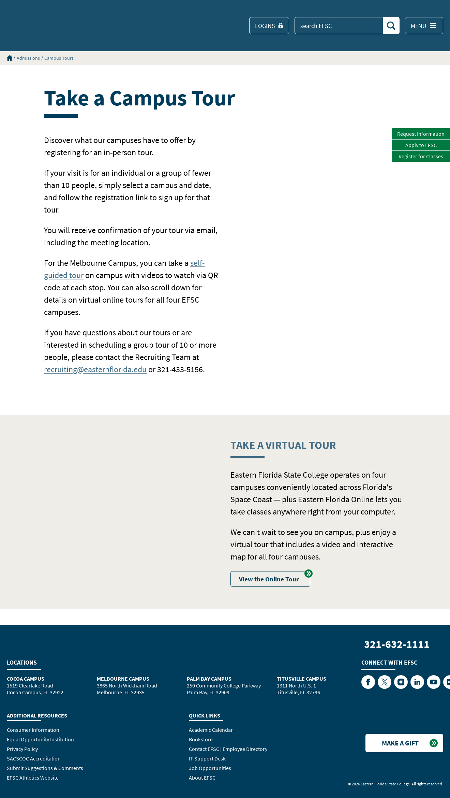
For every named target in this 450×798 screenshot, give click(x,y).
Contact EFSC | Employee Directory (228, 748)
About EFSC (202, 777)
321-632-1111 (397, 644)
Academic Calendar (211, 729)
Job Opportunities (210, 768)
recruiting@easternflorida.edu (95, 369)
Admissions (28, 58)
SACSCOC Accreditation (34, 758)
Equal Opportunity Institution (40, 739)
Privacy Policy (22, 748)
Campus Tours (59, 58)
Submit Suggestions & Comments (45, 768)
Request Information (421, 133)
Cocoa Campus (25, 678)
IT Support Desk (207, 758)
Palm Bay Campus (209, 678)
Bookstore (201, 739)
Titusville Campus (301, 678)
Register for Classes (421, 156)
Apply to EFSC (421, 145)
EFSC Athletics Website (33, 777)
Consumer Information (33, 729)
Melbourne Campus (123, 678)
